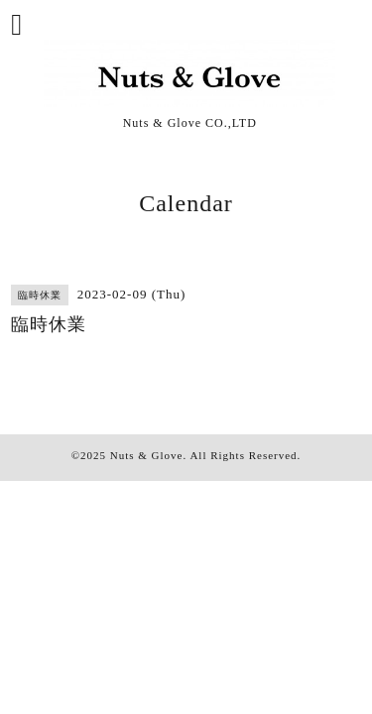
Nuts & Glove (147, 455)
